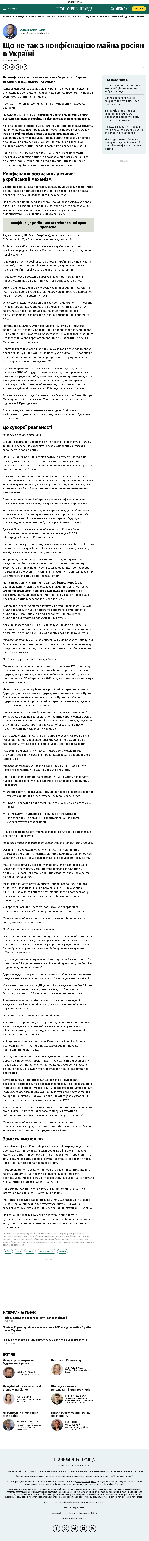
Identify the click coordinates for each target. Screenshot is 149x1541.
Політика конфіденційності (53, 1471)
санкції (29, 1251)
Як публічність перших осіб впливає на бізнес (22, 1388)
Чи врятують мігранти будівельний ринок (18, 1361)
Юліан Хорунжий (32, 30)
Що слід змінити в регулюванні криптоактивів (70, 1388)
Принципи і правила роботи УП (127, 1471)
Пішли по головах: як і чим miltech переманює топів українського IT (45, 1340)
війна (8, 1251)
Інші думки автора (116, 79)
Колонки (31, 16)
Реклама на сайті (14, 1471)
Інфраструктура (46, 16)
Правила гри (63, 16)
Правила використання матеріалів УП (89, 1471)
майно (62, 1251)
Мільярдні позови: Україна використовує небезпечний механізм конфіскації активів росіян (123, 144)
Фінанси (77, 16)
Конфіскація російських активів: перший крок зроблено (48, 225)
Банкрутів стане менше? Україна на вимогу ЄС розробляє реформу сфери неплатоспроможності (122, 115)
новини (7, 16)
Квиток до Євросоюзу (66, 1360)
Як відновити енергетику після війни (20, 1414)
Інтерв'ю (104, 16)
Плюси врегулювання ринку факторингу (70, 1414)
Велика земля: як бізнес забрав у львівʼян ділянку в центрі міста (122, 101)
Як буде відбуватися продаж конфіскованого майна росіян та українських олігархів (124, 130)
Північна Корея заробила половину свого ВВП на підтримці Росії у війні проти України (47, 1329)
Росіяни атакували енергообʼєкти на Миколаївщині (35, 1317)
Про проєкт (31, 1471)
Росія (18, 1251)
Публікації (18, 16)
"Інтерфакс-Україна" (86, 1481)
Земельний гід (119, 16)
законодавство (46, 1251)
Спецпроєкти (91, 16)
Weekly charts (136, 16)
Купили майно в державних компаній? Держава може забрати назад (122, 88)
